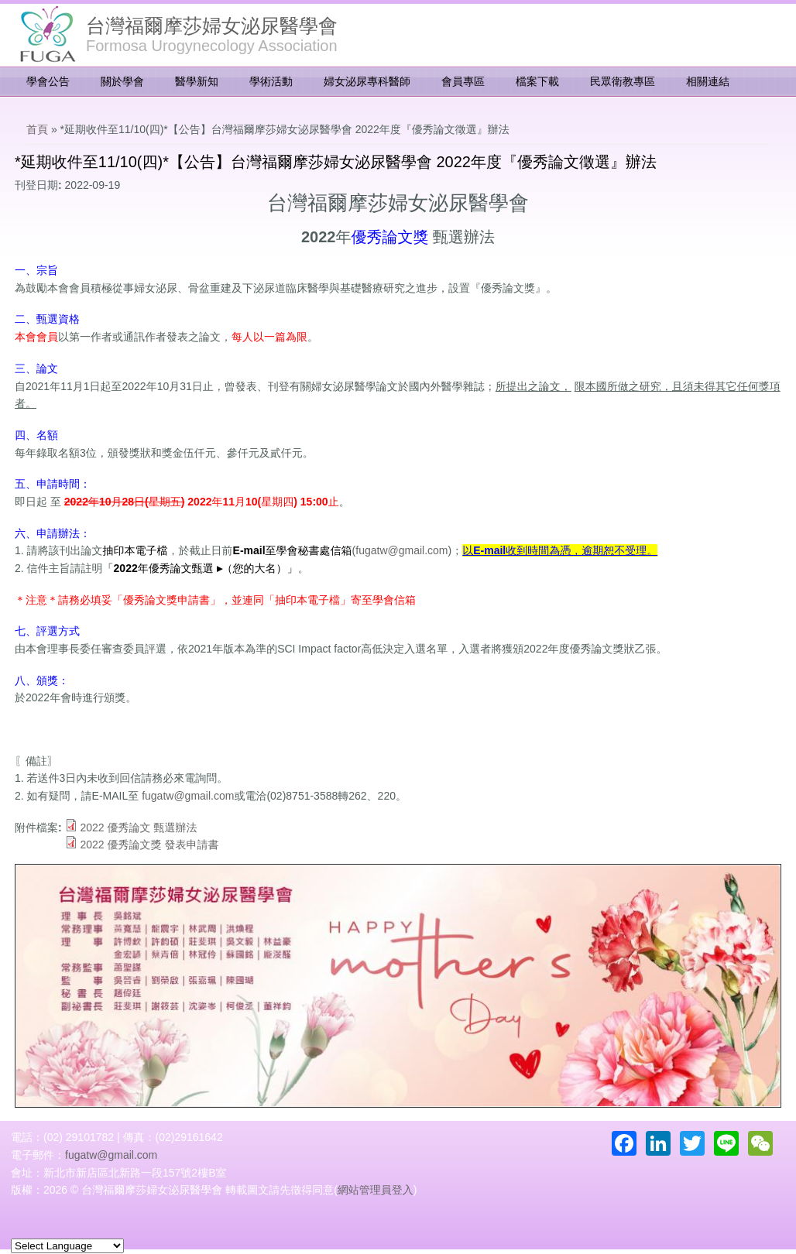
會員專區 (463, 81)
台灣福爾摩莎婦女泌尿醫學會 (212, 25)
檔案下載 (537, 81)
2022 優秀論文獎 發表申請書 (149, 844)
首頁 (37, 129)
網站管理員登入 (375, 1190)
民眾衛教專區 (622, 81)
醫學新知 (196, 81)
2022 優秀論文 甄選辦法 (138, 827)
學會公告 (48, 81)
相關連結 (707, 81)
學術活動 (271, 81)
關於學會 (122, 81)
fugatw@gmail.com (401, 550)
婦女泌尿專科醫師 (367, 81)
